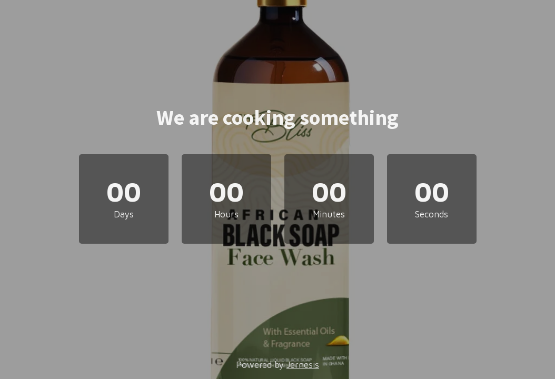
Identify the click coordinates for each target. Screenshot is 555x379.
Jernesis (302, 365)
